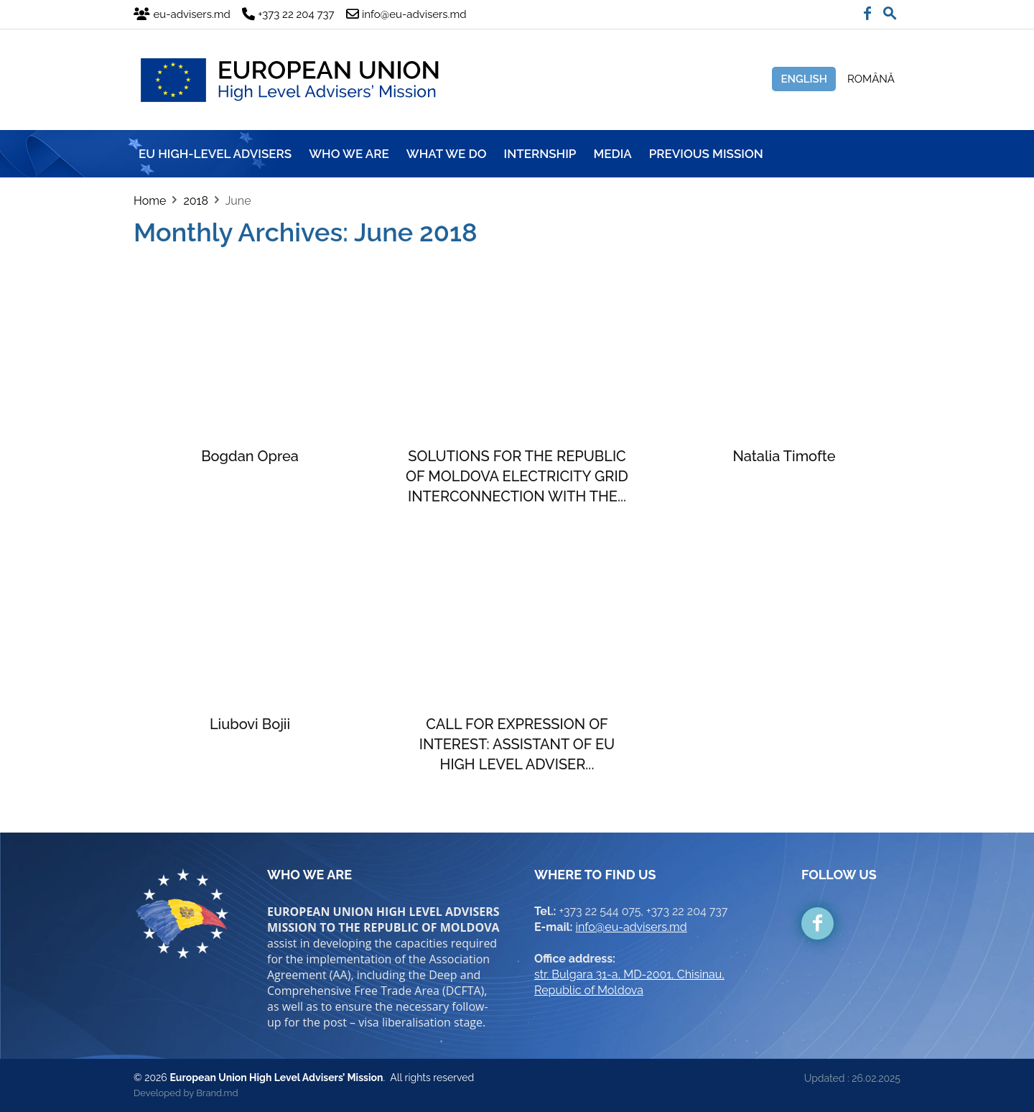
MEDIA (612, 154)
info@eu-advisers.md (631, 927)
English (804, 79)
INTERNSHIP (540, 154)
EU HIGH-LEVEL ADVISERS (215, 154)
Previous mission (706, 154)
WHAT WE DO (446, 154)
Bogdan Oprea (250, 456)
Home (150, 201)
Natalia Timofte (783, 456)
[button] (889, 10)
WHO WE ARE (349, 154)
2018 (195, 201)
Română (871, 79)
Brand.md (217, 1093)
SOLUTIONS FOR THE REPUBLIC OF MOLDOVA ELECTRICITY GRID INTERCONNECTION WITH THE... (517, 476)
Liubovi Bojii (250, 724)
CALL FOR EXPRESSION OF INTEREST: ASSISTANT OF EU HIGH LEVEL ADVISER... (517, 744)
